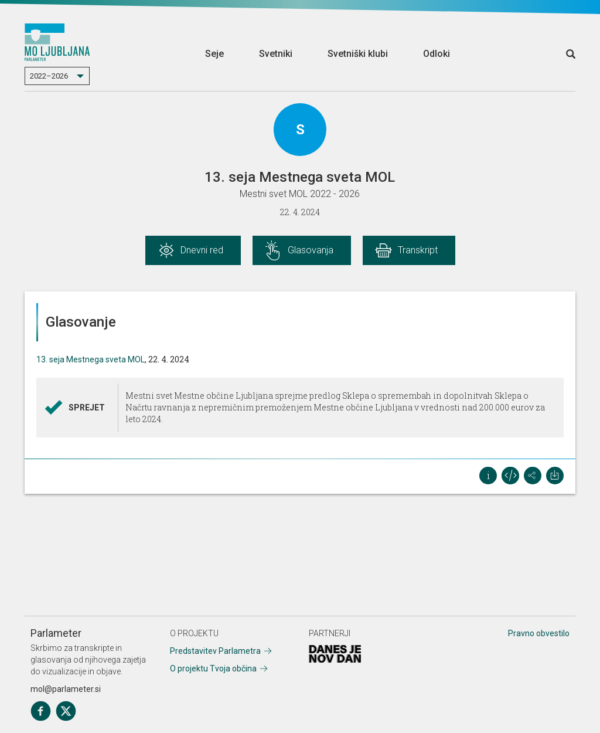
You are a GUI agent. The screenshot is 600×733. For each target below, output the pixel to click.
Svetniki (275, 53)
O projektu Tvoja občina (213, 668)
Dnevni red (201, 250)
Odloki (436, 53)
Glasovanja (310, 250)
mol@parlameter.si (65, 689)
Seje (214, 53)
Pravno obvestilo (539, 633)
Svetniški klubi (358, 53)
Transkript (418, 250)
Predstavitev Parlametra (215, 651)
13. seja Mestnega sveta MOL (90, 359)
